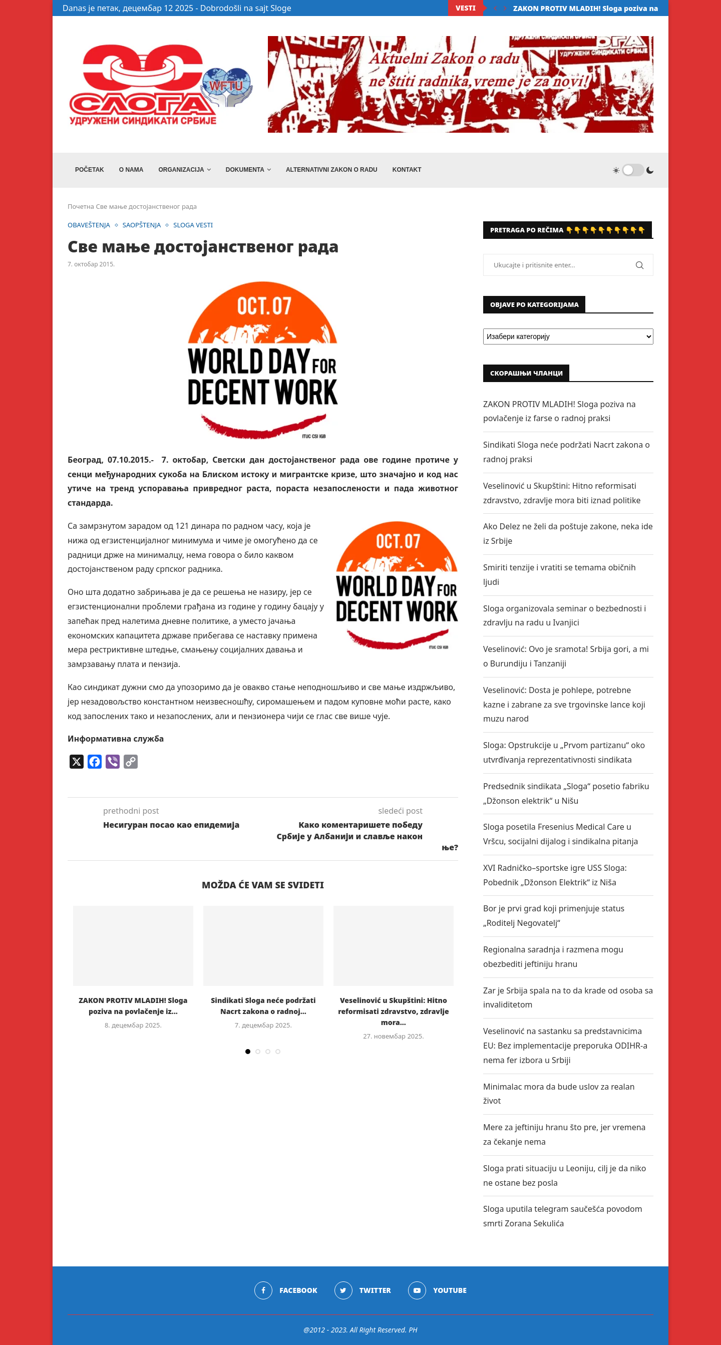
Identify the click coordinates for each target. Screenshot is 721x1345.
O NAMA (131, 169)
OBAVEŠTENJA (89, 225)
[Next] (505, 8)
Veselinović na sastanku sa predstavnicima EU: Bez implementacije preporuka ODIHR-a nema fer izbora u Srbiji (565, 1046)
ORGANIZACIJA (181, 169)
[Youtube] (437, 1290)
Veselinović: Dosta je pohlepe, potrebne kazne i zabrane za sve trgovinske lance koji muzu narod (564, 705)
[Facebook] (285, 1290)
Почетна (81, 206)
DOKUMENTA (245, 169)
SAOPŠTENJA (142, 225)
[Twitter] (362, 1290)
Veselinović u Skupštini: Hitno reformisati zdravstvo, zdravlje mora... (393, 1011)
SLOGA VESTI (193, 225)
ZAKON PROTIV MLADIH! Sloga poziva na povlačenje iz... (613, 8)
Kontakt (407, 169)
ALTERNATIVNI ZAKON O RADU (332, 169)
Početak (89, 169)
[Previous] (495, 8)
